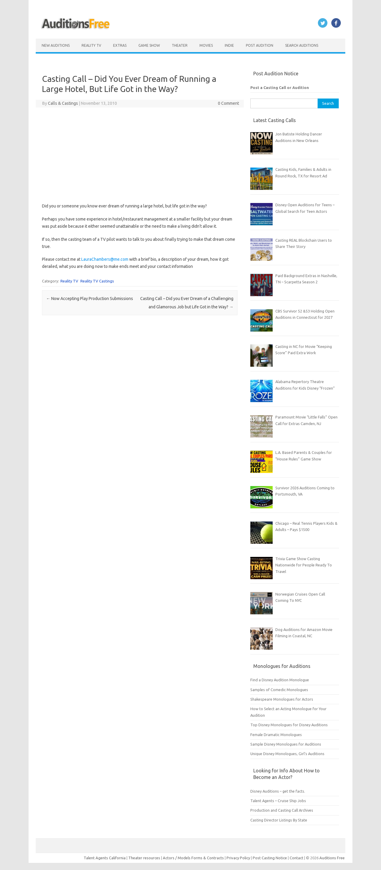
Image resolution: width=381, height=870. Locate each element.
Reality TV (91, 45)
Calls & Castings (63, 103)
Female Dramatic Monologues (276, 734)
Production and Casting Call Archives (281, 810)
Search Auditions (301, 45)
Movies (206, 45)
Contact (297, 858)
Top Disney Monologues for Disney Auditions (289, 725)
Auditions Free (332, 858)
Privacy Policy (239, 858)
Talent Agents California (105, 858)
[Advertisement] (140, 155)
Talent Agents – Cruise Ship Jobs (278, 801)
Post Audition (259, 45)
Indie (229, 45)
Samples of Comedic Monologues (279, 690)
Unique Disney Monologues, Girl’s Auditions (287, 754)
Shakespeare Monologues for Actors (281, 699)
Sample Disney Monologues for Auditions (285, 744)
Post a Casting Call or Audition (279, 87)
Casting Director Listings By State (278, 820)
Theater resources (144, 858)
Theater (180, 45)
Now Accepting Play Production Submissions (89, 298)
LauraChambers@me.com (104, 259)
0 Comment (228, 103)
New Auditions (56, 45)
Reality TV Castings (97, 281)
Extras (120, 45)
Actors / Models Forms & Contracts (193, 858)
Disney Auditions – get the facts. (277, 791)
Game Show (149, 45)
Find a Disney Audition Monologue (279, 680)
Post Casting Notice (270, 858)
